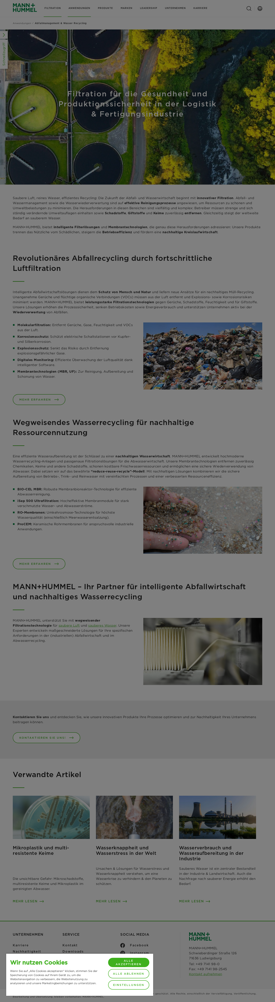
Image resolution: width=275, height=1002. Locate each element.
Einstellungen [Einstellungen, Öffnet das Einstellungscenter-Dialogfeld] (128, 984)
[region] (79, 974)
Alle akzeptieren (129, 962)
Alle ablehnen (128, 973)
